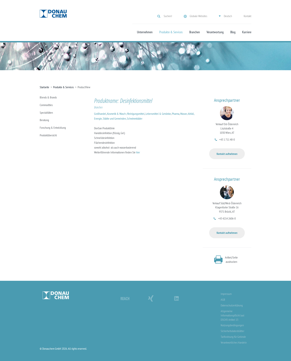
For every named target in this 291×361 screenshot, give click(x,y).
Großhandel (100, 114)
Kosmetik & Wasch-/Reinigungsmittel (126, 114)
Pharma (175, 114)
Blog (233, 32)
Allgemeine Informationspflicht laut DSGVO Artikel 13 (232, 315)
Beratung (44, 120)
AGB (223, 299)
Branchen (194, 32)
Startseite (44, 87)
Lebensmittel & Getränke (158, 114)
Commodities (46, 105)
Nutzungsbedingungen (232, 325)
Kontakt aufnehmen (227, 154)
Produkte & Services (171, 32)
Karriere (246, 32)
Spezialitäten (46, 112)
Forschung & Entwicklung (53, 127)
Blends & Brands (48, 97)
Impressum (226, 294)
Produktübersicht (48, 135)
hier (138, 152)
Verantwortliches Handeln (234, 342)
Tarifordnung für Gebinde (233, 337)
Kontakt (247, 16)
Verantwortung (215, 32)
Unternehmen (145, 32)
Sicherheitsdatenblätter (232, 331)
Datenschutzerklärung (232, 305)
